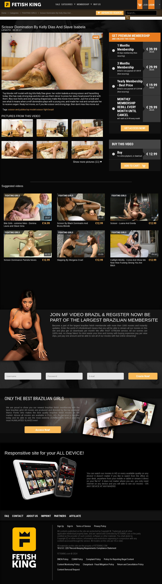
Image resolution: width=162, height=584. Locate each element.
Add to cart (132, 162)
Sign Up (60, 523)
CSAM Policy (77, 556)
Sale (57, 4)
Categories (67, 4)
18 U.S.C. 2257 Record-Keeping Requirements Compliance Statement (86, 545)
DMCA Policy (62, 556)
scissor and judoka (17, 106)
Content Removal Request (68, 566)
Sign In (70, 523)
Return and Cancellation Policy (130, 561)
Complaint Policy (93, 556)
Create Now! (143, 373)
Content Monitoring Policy (68, 561)
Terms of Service (83, 523)
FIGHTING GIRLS (29, 13)
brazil (51, 106)
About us (32, 512)
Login (151, 5)
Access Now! (42, 426)
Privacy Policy (100, 523)
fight (45, 106)
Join (145, 5)
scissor (39, 106)
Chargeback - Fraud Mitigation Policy (98, 561)
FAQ (7, 512)
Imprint (46, 512)
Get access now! (134, 125)
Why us (97, 4)
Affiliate (75, 512)
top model (31, 106)
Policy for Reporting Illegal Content (119, 556)
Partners (60, 512)
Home (4, 13)
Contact (17, 512)
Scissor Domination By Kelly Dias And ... (56, 13)
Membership (83, 4)
